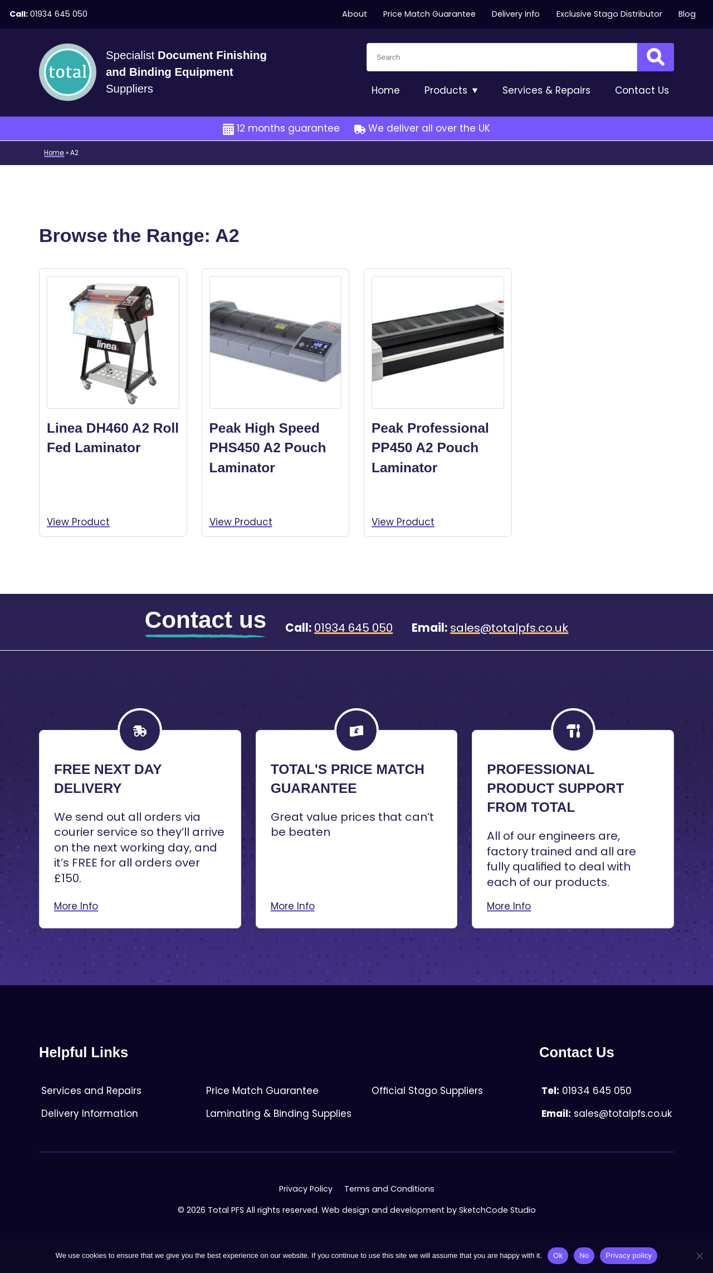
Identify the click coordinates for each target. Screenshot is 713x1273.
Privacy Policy (306, 1188)
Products (451, 91)
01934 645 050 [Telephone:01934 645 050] (58, 14)
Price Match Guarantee (429, 14)
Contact (642, 91)
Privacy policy (628, 1255)
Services (546, 91)
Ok (558, 1255)
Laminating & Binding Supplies (278, 1113)
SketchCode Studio (497, 1210)
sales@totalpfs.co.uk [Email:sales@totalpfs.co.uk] (509, 628)
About (354, 14)
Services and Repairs (91, 1090)
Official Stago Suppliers (427, 1090)
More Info (76, 906)
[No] (699, 1255)
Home (386, 90)
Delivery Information (89, 1113)
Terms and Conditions (389, 1188)
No (584, 1255)
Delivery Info (516, 14)
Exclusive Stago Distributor (609, 14)
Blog (687, 14)
